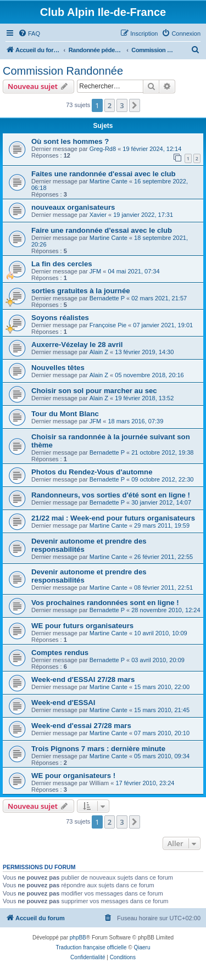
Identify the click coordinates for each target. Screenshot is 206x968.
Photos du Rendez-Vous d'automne (91, 472)
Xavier (98, 214)
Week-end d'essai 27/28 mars (81, 725)
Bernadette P (107, 298)
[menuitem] (29, 33)
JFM (95, 271)
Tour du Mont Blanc (65, 414)
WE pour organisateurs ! (73, 775)
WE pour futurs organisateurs (82, 626)
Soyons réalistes (60, 318)
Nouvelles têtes (58, 367)
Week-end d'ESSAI (63, 702)
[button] (134, 105)
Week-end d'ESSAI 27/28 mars (83, 679)
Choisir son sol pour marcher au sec (94, 391)
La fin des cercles (61, 264)
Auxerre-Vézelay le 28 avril (77, 344)
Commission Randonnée (63, 71)
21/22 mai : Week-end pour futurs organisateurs (113, 518)
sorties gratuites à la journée (80, 291)
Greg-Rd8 (103, 149)
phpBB (78, 938)
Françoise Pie (108, 325)
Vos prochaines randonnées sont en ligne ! (105, 602)
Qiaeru (141, 947)
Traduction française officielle (91, 947)
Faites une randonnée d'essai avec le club (103, 174)
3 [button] (122, 105)
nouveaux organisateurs (73, 207)
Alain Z (99, 352)
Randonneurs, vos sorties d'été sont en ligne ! (110, 495)
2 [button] (110, 105)
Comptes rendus (59, 652)
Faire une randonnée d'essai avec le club (101, 230)
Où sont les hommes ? (70, 141)
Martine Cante (108, 181)
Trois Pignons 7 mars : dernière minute (98, 749)
